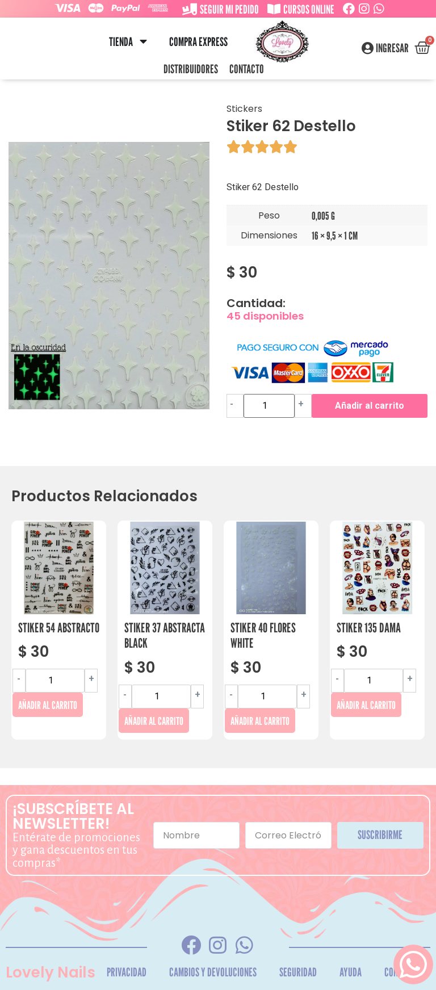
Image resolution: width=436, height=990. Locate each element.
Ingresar (392, 48)
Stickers (244, 108)
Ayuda (350, 972)
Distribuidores (191, 69)
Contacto (246, 69)
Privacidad (126, 972)
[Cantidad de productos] (269, 406)
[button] (143, 42)
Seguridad (298, 972)
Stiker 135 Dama (369, 627)
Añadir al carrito (369, 405)
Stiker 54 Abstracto (58, 627)
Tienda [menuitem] (121, 42)
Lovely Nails (50, 972)
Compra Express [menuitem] (198, 42)
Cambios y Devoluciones (213, 972)
